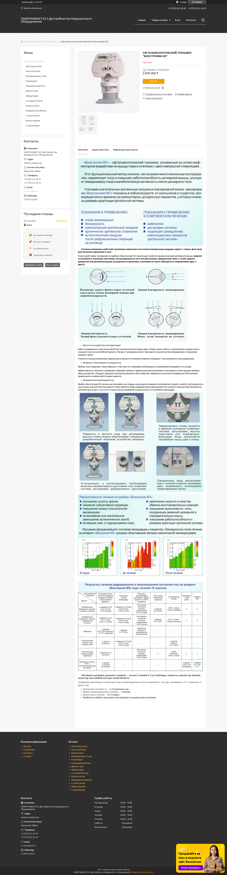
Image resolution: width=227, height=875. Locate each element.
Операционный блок (35, 86)
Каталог (27, 746)
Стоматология (33, 115)
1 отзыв (183, 2)
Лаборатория (32, 96)
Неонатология (32, 106)
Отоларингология (34, 101)
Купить (153, 81)
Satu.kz (127, 870)
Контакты (191, 20)
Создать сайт (27, 2)
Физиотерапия (33, 121)
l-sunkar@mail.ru (31, 191)
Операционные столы (36, 76)
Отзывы (27, 756)
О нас (177, 20)
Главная (142, 20)
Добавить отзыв (33, 265)
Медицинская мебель (36, 111)
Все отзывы (52, 265)
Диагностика (32, 91)
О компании (29, 750)
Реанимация (31, 81)
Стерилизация (32, 125)
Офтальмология (50, 41)
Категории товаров (34, 61)
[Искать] (202, 20)
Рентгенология (33, 71)
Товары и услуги (159, 20)
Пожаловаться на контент (142, 872)
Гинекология (77, 753)
